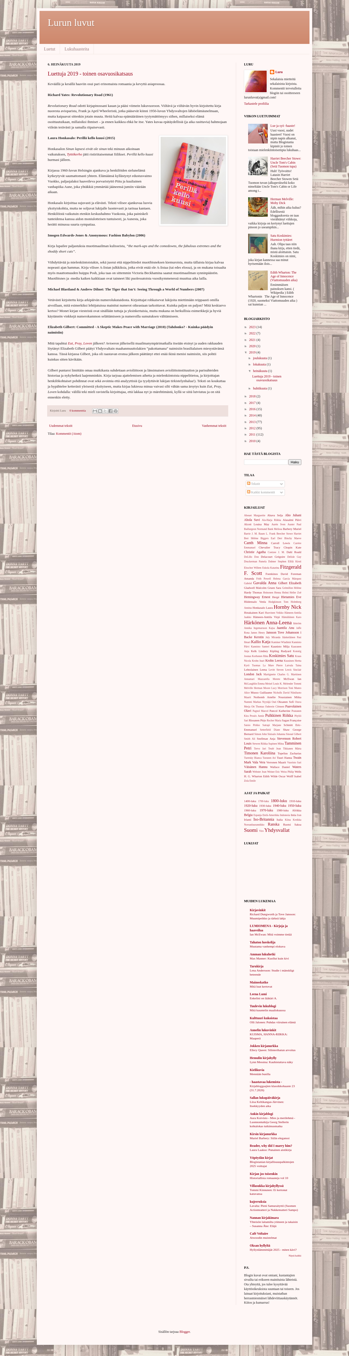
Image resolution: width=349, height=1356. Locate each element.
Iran (299, 815)
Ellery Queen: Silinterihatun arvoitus (273, 1050)
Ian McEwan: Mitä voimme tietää (271, 934)
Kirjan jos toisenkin (264, 1174)
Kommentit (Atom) (69, 434)
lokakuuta (260, 364)
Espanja (258, 815)
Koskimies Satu (281, 655)
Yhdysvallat (277, 830)
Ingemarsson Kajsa (264, 627)
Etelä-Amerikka (271, 815)
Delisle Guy (294, 556)
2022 (253, 333)
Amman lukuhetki (262, 954)
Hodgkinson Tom (278, 601)
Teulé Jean (274, 748)
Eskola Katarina (270, 567)
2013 (253, 422)
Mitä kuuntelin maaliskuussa (267, 1010)
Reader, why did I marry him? (271, 1146)
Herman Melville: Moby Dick (282, 201)
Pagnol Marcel (260, 710)
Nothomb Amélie (265, 697)
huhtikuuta (260, 388)
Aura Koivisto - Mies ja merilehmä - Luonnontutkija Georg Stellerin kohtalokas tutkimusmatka (272, 1122)
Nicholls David (281, 692)
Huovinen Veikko (274, 612)
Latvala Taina (293, 665)
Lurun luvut (71, 22)
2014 (253, 415)
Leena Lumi (258, 994)
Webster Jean (259, 771)
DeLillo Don (251, 556)
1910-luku (295, 801)
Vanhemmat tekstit (214, 426)
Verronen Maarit (276, 762)
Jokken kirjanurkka (264, 1046)
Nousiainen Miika (289, 697)
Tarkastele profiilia (256, 104)
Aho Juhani (293, 515)
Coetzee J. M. (276, 552)
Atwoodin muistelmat (263, 1237)
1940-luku (279, 806)
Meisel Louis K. (273, 683)
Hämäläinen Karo (291, 617)
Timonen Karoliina (259, 753)
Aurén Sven (278, 524)
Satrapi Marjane (272, 725)
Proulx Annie (257, 715)
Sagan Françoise (291, 720)
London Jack (253, 674)
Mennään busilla (260, 1074)
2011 (253, 434)
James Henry (258, 632)
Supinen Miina (276, 743)
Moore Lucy (270, 687)
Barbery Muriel (292, 528)
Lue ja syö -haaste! (282, 126)
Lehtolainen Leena (255, 669)
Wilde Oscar (277, 776)
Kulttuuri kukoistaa (264, 1018)
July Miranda (273, 637)
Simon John (260, 734)
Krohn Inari (258, 660)
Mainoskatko (259, 982)
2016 (253, 409)
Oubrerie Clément (274, 706)
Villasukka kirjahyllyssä (267, 1186)
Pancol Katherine (279, 710)
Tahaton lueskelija (262, 942)
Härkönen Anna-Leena (268, 622)
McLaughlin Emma (254, 683)
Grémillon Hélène (291, 587)
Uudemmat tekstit (61, 426)
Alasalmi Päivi (292, 519)
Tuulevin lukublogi (263, 1006)
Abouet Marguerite (254, 515)
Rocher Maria (274, 720)
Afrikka (296, 810)
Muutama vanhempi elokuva (267, 946)
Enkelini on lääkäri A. (263, 998)
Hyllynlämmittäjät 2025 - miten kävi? (273, 1249)
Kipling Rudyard (280, 651)
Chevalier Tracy (269, 547)
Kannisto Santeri (260, 646)
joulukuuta (260, 358)
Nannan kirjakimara (264, 1218)
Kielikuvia (257, 1070)
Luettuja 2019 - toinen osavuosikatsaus (90, 74)
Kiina (288, 819)
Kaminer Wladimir (281, 642)
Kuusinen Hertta (292, 660)
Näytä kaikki (295, 1255)
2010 (253, 441)
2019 (253, 352)
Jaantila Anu (285, 628)
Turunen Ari (269, 757)
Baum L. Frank (266, 533)
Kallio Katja (260, 642)
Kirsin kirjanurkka (263, 1134)
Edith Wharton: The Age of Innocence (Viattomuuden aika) (283, 276)
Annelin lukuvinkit (263, 1030)
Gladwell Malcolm (255, 587)
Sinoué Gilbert (293, 734)
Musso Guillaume (261, 692)
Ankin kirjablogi (261, 1114)
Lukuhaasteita (77, 49)
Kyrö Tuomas (252, 665)
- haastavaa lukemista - (266, 1082)
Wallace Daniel (280, 767)
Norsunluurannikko (254, 824)
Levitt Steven (276, 669)
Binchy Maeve (292, 538)
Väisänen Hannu (255, 767)
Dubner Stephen (277, 561)
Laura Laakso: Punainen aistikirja (270, 1149)
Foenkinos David (277, 573)
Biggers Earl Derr (271, 538)
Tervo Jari (260, 748)
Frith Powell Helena (268, 578)
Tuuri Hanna (284, 757)
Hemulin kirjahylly (263, 1058)
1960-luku (250, 810)
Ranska (273, 824)
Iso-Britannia (264, 819)
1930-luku (265, 805)
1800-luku (279, 801)
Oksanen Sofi (285, 701)
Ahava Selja (275, 515)
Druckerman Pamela (255, 561)
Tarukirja (256, 966)
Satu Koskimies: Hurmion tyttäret (281, 237)
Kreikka (297, 819)
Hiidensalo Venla (255, 601)
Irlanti (247, 819)
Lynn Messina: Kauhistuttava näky (271, 1062)
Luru (279, 72)
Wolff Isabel (294, 776)
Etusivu (137, 426)
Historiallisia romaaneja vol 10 (269, 1178)
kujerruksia (258, 1202)
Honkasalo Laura (262, 607)
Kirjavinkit (258, 910)
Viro (261, 830)
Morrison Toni (285, 687)
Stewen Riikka (259, 743)
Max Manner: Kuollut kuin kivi (269, 958)
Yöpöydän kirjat (261, 1158)
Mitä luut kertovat (261, 986)
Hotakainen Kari (254, 612)
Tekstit (253, 484)
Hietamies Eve (291, 597)
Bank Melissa (275, 528)
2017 (253, 403)
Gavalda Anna (264, 583)
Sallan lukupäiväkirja (265, 1098)
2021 (253, 340)
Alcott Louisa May (256, 524)
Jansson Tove (275, 632)
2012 (253, 428)
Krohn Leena (274, 660)
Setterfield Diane (270, 729)
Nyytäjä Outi (269, 701)
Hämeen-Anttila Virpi (266, 617)
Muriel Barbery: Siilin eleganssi (270, 1138)
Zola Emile (250, 780)
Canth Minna (255, 543)
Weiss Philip (287, 771)
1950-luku (294, 806)
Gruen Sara (274, 587)
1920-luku (250, 806)
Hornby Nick (287, 607)
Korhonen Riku (260, 656)
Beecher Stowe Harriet (288, 533)
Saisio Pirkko (252, 725)
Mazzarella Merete (269, 678)
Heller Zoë (295, 592)
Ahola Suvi (252, 520)
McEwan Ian (292, 678)
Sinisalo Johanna (276, 734)
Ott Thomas (257, 706)
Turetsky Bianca (252, 757)
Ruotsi (287, 824)
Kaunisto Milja (280, 646)
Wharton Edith (260, 776)
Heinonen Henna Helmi (276, 592)
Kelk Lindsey (259, 651)
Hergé (275, 597)
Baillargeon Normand (255, 528)
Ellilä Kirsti (294, 561)
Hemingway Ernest (257, 597)
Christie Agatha (255, 552)
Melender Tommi (292, 683)
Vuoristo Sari (294, 762)
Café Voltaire (259, 1233)
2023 (253, 327)
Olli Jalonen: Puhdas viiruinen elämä (273, 1022)
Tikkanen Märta (292, 748)
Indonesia (285, 815)
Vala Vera (258, 762)
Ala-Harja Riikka (271, 519)
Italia (280, 819)
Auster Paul (295, 524)
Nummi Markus (252, 701)
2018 (253, 396)
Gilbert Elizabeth (289, 583)
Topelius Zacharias (289, 753)
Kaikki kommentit (261, 492)
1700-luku (263, 801)
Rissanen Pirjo (257, 720)
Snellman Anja (266, 738)
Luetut (49, 49)
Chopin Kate (292, 547)
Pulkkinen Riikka (279, 715)
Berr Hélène (251, 538)
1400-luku (250, 801)
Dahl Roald (294, 552)
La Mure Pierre (273, 665)
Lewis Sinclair (293, 669)
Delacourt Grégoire (273, 556)
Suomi (251, 830)
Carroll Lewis (280, 543)
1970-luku (266, 810)
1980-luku (282, 810)
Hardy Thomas (253, 592)
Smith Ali (249, 738)
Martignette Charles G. (276, 674)
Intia (293, 815)
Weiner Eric (273, 771)
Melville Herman (253, 687)
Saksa (297, 824)
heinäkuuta (260, 371)
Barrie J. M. (250, 533)
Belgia (248, 815)
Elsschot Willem (252, 567)
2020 (253, 346)
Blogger (184, 1332)
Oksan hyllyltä (260, 1245)
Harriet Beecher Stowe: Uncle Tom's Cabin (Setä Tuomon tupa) (285, 162)
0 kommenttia (78, 410)
